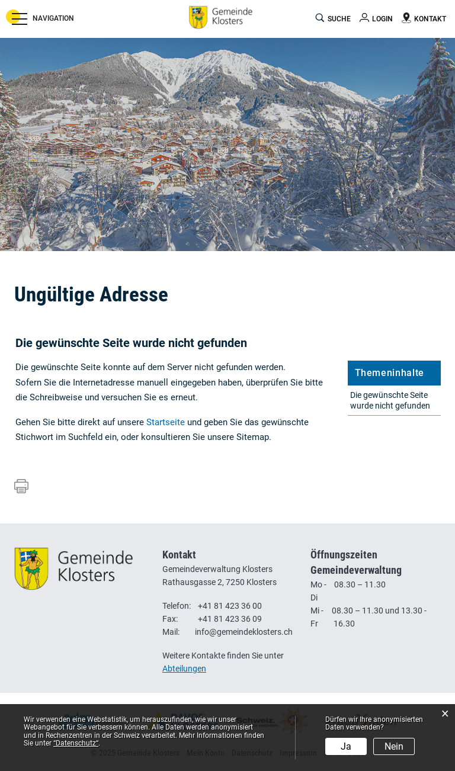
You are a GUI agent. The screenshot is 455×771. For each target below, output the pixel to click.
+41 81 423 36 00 (230, 606)
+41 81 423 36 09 (230, 619)
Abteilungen (184, 668)
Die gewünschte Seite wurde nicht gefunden (390, 400)
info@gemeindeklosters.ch (244, 632)
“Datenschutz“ (75, 743)
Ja (346, 746)
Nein (393, 746)
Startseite (165, 422)
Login (382, 19)
